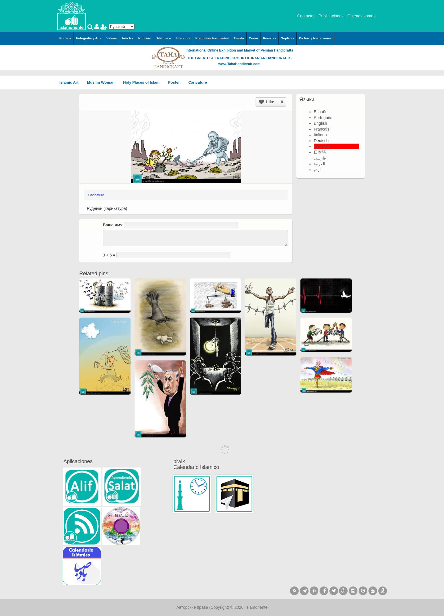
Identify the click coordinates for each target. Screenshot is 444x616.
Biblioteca (163, 38)
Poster (176, 82)
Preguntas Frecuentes (212, 38)
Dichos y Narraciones (315, 38)
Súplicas (287, 38)
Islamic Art (70, 82)
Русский (321, 146)
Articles (127, 38)
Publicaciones (330, 16)
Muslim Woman (103, 82)
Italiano (320, 135)
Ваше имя (112, 225)
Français (321, 129)
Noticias (144, 38)
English (320, 123)
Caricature (197, 82)
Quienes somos (361, 16)
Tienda (239, 38)
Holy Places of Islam (143, 82)
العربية (319, 164)
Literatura (183, 38)
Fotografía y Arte (89, 38)
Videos (112, 38)
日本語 (320, 152)
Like (271, 102)
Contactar (306, 16)
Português (323, 117)
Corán (253, 38)
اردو (317, 169)
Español (321, 111)
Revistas (269, 38)
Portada (65, 38)
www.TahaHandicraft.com (239, 64)
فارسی (320, 158)
